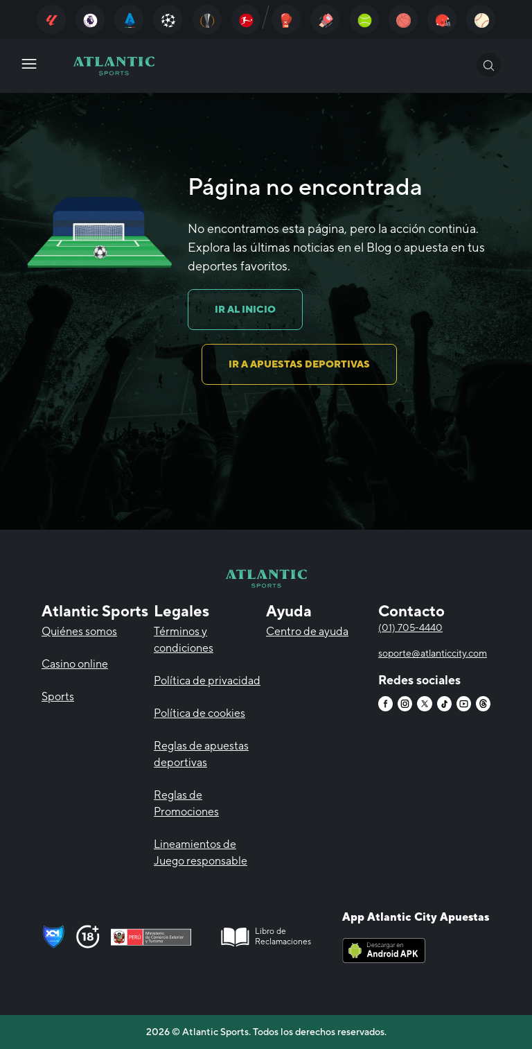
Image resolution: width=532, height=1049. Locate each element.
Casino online (75, 663)
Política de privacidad (207, 680)
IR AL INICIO (245, 309)
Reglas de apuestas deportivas (201, 754)
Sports (58, 696)
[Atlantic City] (51, 19)
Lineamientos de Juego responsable (200, 852)
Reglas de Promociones (186, 803)
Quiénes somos (79, 631)
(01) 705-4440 (410, 627)
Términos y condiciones (183, 639)
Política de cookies (199, 713)
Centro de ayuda (307, 631)
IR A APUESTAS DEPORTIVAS (299, 364)
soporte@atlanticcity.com (432, 653)
